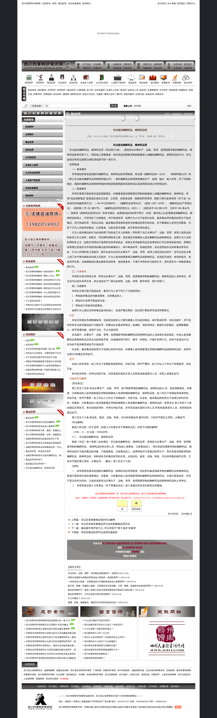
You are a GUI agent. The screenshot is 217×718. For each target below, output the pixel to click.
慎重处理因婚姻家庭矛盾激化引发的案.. (44, 361)
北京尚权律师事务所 (155, 670)
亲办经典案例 (74, 3)
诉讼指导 (158, 68)
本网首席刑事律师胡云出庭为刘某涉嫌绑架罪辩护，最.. (51, 641)
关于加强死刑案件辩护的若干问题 (41, 357)
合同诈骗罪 (99, 90)
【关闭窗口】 (186, 514)
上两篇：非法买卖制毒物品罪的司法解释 (93, 520)
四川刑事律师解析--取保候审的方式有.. (43, 280)
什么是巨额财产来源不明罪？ (97, 620)
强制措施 (117, 68)
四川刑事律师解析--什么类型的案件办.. (43, 292)
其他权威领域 (31, 188)
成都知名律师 (62, 670)
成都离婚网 (49, 670)
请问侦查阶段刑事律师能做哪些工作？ (102, 649)
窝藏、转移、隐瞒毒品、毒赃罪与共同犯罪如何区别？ (93, 602)
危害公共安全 (88, 94)
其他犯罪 (132, 82)
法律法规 (177, 64)
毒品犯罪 (62, 3)
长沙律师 (60, 674)
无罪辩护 (40, 82)
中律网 (81, 674)
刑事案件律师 (30, 674)
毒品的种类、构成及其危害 (38, 451)
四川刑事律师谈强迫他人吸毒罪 (40, 426)
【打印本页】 (173, 514)
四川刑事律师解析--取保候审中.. (40, 271)
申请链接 (64, 679)
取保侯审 (30, 267)
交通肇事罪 (153, 90)
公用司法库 (134, 674)
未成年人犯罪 (86, 82)
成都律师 (158, 64)
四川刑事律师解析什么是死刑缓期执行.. (44, 365)
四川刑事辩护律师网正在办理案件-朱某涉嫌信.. (47, 624)
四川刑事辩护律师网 (132, 547)
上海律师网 (29, 679)
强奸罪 (119, 94)
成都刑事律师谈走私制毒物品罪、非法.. (44, 447)
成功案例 (155, 82)
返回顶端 (136, 509)
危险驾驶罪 (129, 94)
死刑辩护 (29, 82)
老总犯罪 (73, 82)
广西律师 (97, 670)
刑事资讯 (87, 68)
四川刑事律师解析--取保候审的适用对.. (43, 296)
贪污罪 (90, 90)
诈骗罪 (100, 94)
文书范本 (177, 68)
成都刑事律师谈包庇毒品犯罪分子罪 (42, 439)
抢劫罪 (123, 90)
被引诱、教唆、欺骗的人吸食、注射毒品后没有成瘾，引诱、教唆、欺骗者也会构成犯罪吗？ (110, 586)
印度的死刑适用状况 (35, 374)
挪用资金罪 (76, 94)
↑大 (147, 136)
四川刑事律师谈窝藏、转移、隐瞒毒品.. (44, 434)
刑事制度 (147, 68)
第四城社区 (71, 674)
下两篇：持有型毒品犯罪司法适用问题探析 (94, 532)
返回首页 (42, 686)
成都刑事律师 (123, 543)
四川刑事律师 (109, 543)
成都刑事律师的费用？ (94, 658)
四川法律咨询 (184, 674)
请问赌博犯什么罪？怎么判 (96, 633)
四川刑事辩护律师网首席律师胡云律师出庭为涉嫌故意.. (51, 658)
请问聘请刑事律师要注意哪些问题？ (101, 645)
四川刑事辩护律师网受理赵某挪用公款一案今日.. (48, 620)
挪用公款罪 (109, 94)
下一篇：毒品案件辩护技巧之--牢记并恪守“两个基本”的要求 (103, 528)
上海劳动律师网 (168, 674)
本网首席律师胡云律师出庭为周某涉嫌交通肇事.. (48, 629)
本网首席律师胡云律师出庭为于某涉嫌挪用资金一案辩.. (51, 637)
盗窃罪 (143, 90)
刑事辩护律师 (109, 670)
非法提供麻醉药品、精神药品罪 (40, 468)
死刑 (54, 3)
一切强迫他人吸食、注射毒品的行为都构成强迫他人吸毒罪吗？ (97, 581)
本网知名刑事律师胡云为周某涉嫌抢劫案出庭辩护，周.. (51, 649)
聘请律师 (173, 90)
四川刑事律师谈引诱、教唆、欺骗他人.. (44, 430)
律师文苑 (147, 64)
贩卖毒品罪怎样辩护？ (36, 464)
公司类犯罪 (30, 157)
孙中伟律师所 (123, 670)
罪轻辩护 (29, 195)
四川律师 (123, 674)
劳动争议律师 (52, 679)
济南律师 (170, 670)
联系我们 (86, 3)
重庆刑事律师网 (183, 670)
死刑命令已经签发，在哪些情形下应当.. (44, 353)
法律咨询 (46, 3)
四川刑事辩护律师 (139, 543)
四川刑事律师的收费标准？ (96, 654)
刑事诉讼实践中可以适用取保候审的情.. (44, 305)
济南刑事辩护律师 (94, 674)
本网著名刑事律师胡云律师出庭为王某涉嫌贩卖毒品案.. (51, 633)
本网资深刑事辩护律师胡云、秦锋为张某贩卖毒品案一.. (51, 645)
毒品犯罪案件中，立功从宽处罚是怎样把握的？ (90, 594)
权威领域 (117, 64)
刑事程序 (127, 64)
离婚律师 (40, 679)
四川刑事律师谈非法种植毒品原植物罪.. (44, 443)
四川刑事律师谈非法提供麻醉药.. (41, 422)
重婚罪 (66, 94)
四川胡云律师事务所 (33, 670)
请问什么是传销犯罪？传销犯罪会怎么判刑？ (105, 637)
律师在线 (145, 674)
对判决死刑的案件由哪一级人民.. (41, 349)
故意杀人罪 (133, 90)
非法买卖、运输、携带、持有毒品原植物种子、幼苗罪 (93, 573)
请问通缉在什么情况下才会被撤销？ (101, 641)
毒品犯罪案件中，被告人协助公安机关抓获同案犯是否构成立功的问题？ (101, 590)
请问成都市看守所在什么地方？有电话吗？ (104, 624)
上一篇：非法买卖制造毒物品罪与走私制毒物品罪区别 (100, 524)
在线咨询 (149, 94)
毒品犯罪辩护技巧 (34, 459)
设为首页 (162, 3)
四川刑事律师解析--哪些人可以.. (40, 276)
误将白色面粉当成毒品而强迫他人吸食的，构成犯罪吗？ (94, 577)
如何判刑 (188, 82)
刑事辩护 (38, 94)
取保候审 (143, 82)
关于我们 (87, 64)
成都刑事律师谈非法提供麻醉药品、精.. (44, 455)
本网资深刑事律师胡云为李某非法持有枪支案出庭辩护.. (51, 654)
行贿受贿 (81, 90)
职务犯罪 (29, 150)
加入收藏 (171, 3)
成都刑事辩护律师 (158, 543)
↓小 (154, 136)
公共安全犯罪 (102, 82)
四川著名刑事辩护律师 (80, 670)
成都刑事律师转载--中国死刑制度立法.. (43, 370)
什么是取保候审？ (34, 301)
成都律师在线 (138, 670)
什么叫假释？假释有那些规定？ (98, 629)
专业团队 (97, 64)
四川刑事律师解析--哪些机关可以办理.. (43, 288)
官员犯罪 (62, 82)
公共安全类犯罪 (32, 173)
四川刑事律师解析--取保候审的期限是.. (43, 284)
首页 (167, 114)
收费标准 (97, 68)
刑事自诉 (127, 68)
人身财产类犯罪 (118, 82)
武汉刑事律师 (111, 674)
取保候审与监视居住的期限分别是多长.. (44, 309)
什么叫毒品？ (74, 598)
